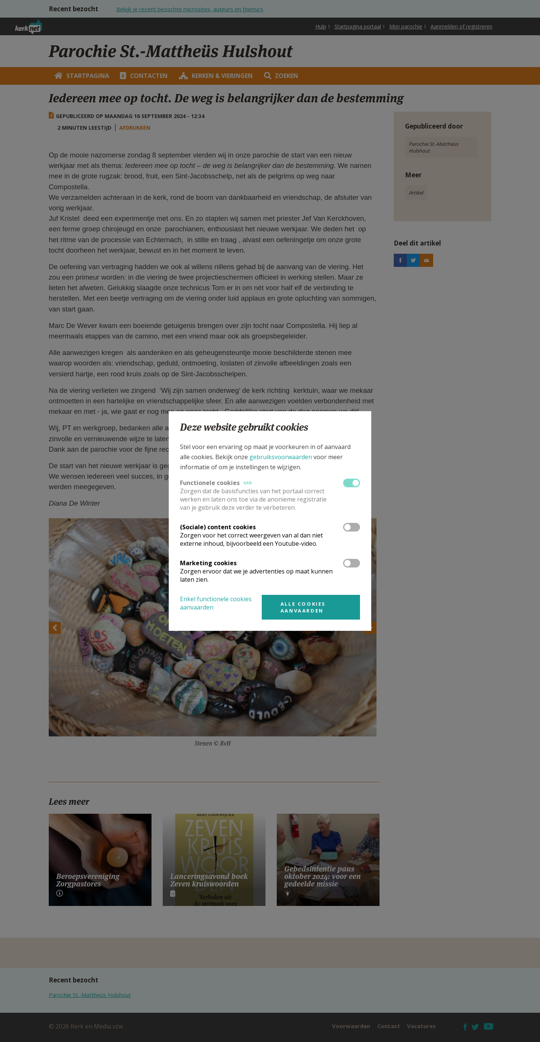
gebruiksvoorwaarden (280, 457)
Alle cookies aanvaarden (303, 607)
